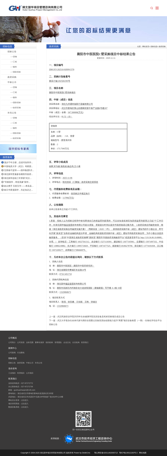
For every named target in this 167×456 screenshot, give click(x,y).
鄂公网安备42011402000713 (106, 453)
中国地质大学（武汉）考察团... (18, 166)
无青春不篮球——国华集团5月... (19, 170)
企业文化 (67, 342)
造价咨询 (12, 368)
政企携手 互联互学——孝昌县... (19, 186)
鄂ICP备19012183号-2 (128, 453)
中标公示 (12, 82)
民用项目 (21, 373)
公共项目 (29, 373)
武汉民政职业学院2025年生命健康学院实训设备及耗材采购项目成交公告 (91, 316)
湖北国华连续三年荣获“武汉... (18, 178)
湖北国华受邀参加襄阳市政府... (18, 174)
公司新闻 (12, 353)
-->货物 (13, 57)
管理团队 (58, 342)
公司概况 (12, 338)
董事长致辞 (39, 342)
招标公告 (12, 51)
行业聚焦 (21, 353)
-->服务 (13, 67)
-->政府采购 (15, 108)
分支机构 (76, 342)
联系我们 (84, 342)
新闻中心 (12, 348)
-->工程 (13, 62)
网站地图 (142, 453)
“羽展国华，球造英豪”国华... (17, 182)
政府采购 (12, 77)
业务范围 (29, 342)
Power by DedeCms (82, 453)
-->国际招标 (15, 72)
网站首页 (145, 46)
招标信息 (154, 46)
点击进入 (24, 400)
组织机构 (49, 342)
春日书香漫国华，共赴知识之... (18, 190)
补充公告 (12, 113)
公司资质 (21, 342)
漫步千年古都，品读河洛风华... (18, 162)
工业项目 (12, 373)
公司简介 (12, 342)
